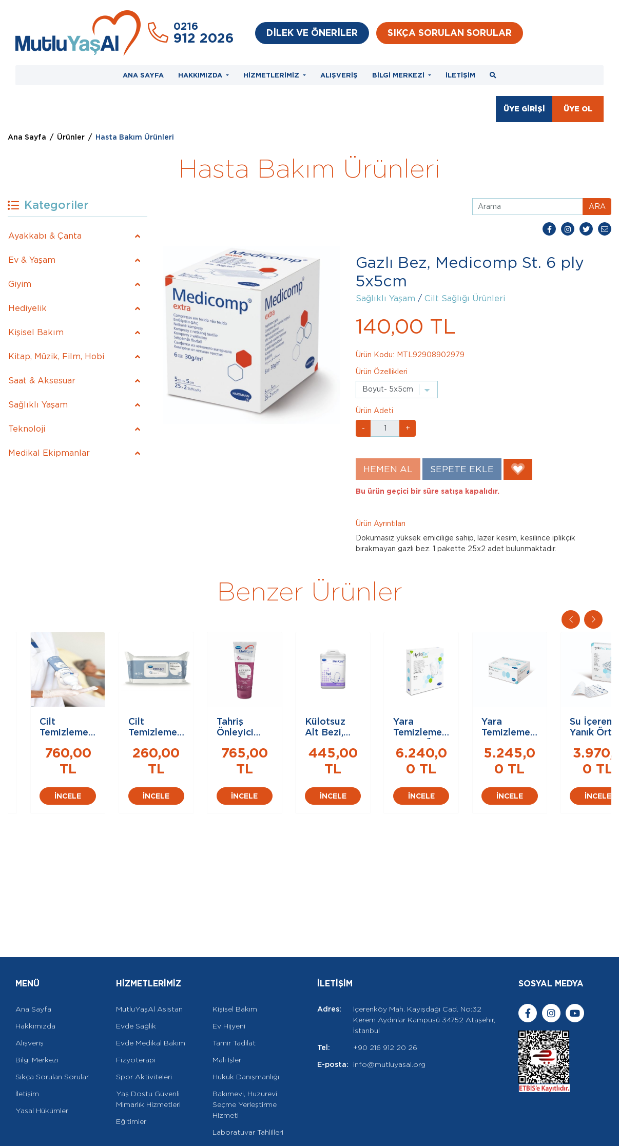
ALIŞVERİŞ (339, 75)
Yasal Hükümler (41, 1068)
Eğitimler (131, 1079)
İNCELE (83, 840)
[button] (593, 619)
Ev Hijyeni (228, 984)
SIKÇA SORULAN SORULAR (450, 32)
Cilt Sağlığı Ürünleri (464, 298)
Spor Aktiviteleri (144, 1035)
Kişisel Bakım (36, 332)
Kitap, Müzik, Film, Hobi (56, 356)
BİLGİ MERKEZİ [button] (399, 75)
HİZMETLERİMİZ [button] (272, 75)
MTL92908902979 (431, 355)
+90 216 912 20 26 (385, 1005)
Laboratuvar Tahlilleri (247, 1090)
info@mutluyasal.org (389, 1022)
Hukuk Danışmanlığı (245, 1035)
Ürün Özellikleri (382, 371)
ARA (597, 206)
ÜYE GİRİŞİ (524, 109)
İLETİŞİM (460, 75)
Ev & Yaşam (31, 260)
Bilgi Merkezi (37, 1018)
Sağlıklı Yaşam (38, 405)
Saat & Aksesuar (41, 380)
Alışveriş (29, 1001)
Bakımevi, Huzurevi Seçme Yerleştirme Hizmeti (244, 1062)
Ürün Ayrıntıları (380, 523)
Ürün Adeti (374, 410)
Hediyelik (27, 308)
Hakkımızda (35, 984)
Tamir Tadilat (234, 1001)
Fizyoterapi (136, 1018)
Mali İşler (226, 1018)
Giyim (19, 284)
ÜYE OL (578, 109)
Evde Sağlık (136, 984)
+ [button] (407, 428)
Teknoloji (26, 429)
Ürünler (71, 137)
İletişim (27, 1051)
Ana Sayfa (27, 137)
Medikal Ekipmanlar (49, 453)
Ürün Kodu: (375, 355)
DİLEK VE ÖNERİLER (312, 32)
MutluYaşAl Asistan (149, 967)
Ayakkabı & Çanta (45, 236)
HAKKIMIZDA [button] (201, 75)
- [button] (363, 428)
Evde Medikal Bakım (150, 1001)
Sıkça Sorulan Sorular (52, 1035)
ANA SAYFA (143, 75)
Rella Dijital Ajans (102, 1132)
